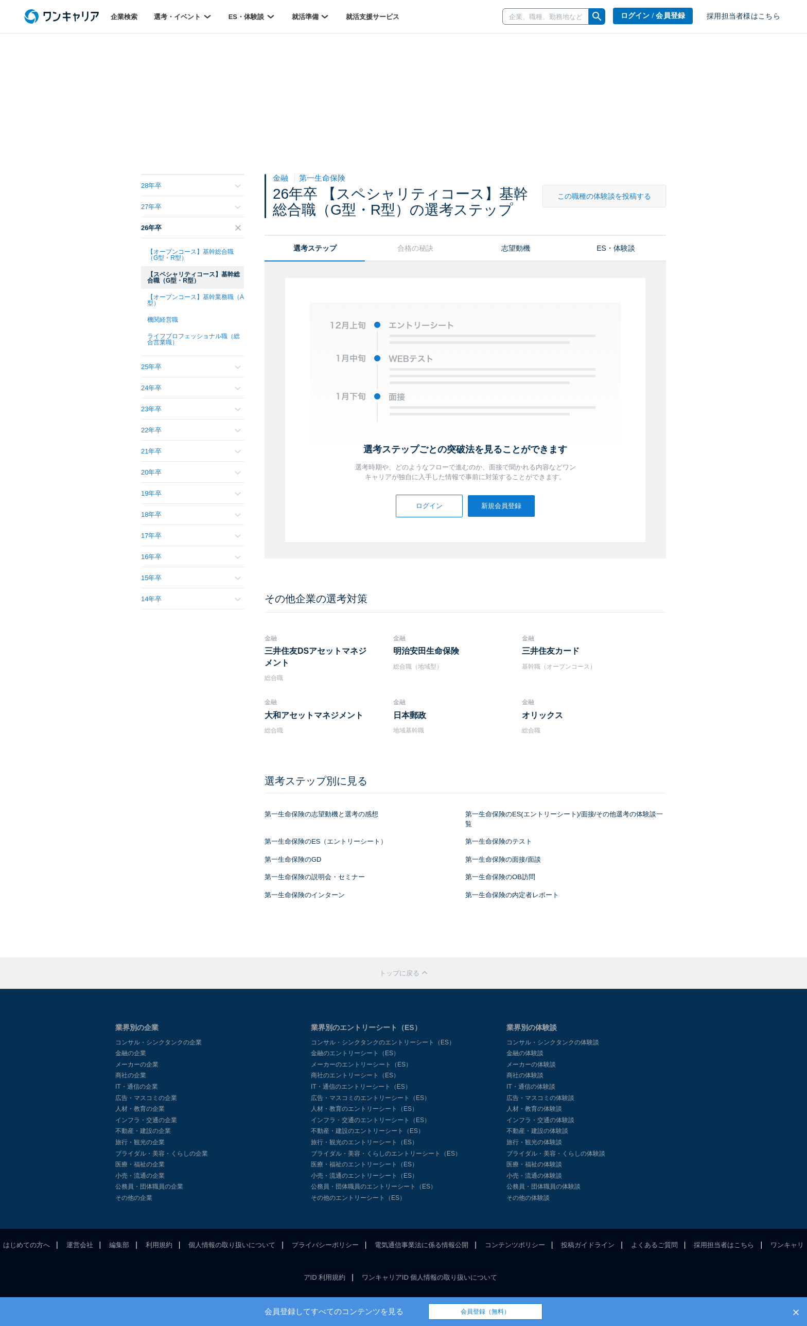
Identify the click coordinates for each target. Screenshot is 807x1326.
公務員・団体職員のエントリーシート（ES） (373, 1186)
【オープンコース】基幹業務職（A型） (195, 300)
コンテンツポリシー (515, 1245)
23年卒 (191, 409)
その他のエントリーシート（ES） (358, 1197)
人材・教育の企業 (140, 1108)
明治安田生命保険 (426, 651)
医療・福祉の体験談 (534, 1164)
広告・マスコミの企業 (146, 1098)
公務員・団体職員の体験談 (543, 1186)
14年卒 (191, 599)
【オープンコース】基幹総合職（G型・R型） (190, 254)
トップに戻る (403, 973)
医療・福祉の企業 (140, 1164)
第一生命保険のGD (293, 859)
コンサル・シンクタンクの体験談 (552, 1042)
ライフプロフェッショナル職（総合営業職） (193, 339)
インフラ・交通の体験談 (540, 1120)
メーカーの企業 (137, 1064)
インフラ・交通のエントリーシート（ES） (370, 1120)
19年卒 (191, 493)
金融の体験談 (524, 1053)
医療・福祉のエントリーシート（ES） (364, 1164)
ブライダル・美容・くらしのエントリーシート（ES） (386, 1153)
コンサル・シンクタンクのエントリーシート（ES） (383, 1042)
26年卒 (191, 228)
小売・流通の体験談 (534, 1175)
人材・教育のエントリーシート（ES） (364, 1108)
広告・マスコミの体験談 (540, 1098)
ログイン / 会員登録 (653, 16)
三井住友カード (551, 651)
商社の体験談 (524, 1075)
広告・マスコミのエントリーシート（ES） (370, 1098)
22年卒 (191, 430)
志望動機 (515, 248)
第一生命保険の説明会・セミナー (315, 877)
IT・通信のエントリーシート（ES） (361, 1086)
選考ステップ (315, 248)
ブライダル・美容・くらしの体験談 (555, 1153)
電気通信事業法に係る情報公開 (421, 1245)
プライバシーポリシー (325, 1245)
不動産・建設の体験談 (537, 1131)
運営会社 (79, 1245)
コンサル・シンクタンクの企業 (158, 1042)
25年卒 (191, 367)
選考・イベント (183, 16)
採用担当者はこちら (724, 1245)
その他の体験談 (528, 1197)
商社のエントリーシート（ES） (355, 1075)
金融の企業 (130, 1053)
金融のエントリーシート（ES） (355, 1053)
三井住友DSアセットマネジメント (315, 657)
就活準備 (311, 16)
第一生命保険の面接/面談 (503, 859)
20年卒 (191, 472)
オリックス (542, 715)
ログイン (429, 506)
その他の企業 (133, 1197)
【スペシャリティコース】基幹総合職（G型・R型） (193, 277)
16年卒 (191, 557)
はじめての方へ (26, 1245)
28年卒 (191, 185)
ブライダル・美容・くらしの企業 (161, 1153)
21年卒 (191, 451)
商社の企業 (130, 1075)
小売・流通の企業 (140, 1175)
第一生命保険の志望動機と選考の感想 (321, 814)
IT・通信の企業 (136, 1086)
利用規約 (159, 1245)
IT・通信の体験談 (530, 1086)
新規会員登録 (501, 506)
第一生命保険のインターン (305, 895)
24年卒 (191, 388)
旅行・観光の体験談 (534, 1142)
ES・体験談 (252, 16)
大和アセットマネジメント (314, 715)
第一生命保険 (322, 177)
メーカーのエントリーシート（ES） (361, 1064)
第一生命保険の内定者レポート (512, 895)
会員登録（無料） (485, 1311)
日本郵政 (409, 715)
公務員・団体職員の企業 (149, 1186)
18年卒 (191, 514)
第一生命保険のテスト (498, 841)
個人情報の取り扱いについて (231, 1245)
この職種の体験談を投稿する (604, 196)
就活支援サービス (372, 17)
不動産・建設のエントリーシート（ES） (367, 1131)
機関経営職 (162, 319)
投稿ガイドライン (588, 1245)
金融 (281, 177)
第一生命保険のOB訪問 (500, 877)
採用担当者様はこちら (743, 16)
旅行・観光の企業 (140, 1142)
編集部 (119, 1245)
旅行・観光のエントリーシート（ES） (364, 1142)
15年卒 (191, 578)
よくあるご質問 (654, 1245)
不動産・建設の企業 (143, 1131)
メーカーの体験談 (531, 1064)
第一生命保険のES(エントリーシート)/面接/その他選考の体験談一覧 (564, 819)
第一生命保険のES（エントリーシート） (326, 841)
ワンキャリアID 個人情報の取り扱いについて (430, 1277)
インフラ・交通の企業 (146, 1120)
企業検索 (124, 17)
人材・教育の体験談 (534, 1108)
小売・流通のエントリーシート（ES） (364, 1175)
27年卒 (191, 207)
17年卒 (191, 535)
